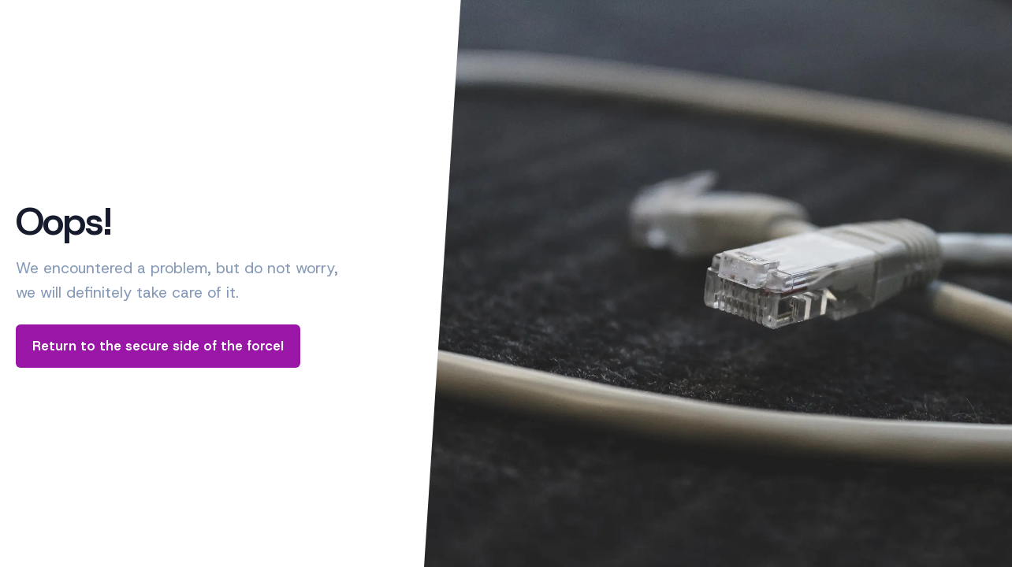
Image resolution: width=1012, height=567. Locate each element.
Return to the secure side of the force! (158, 345)
